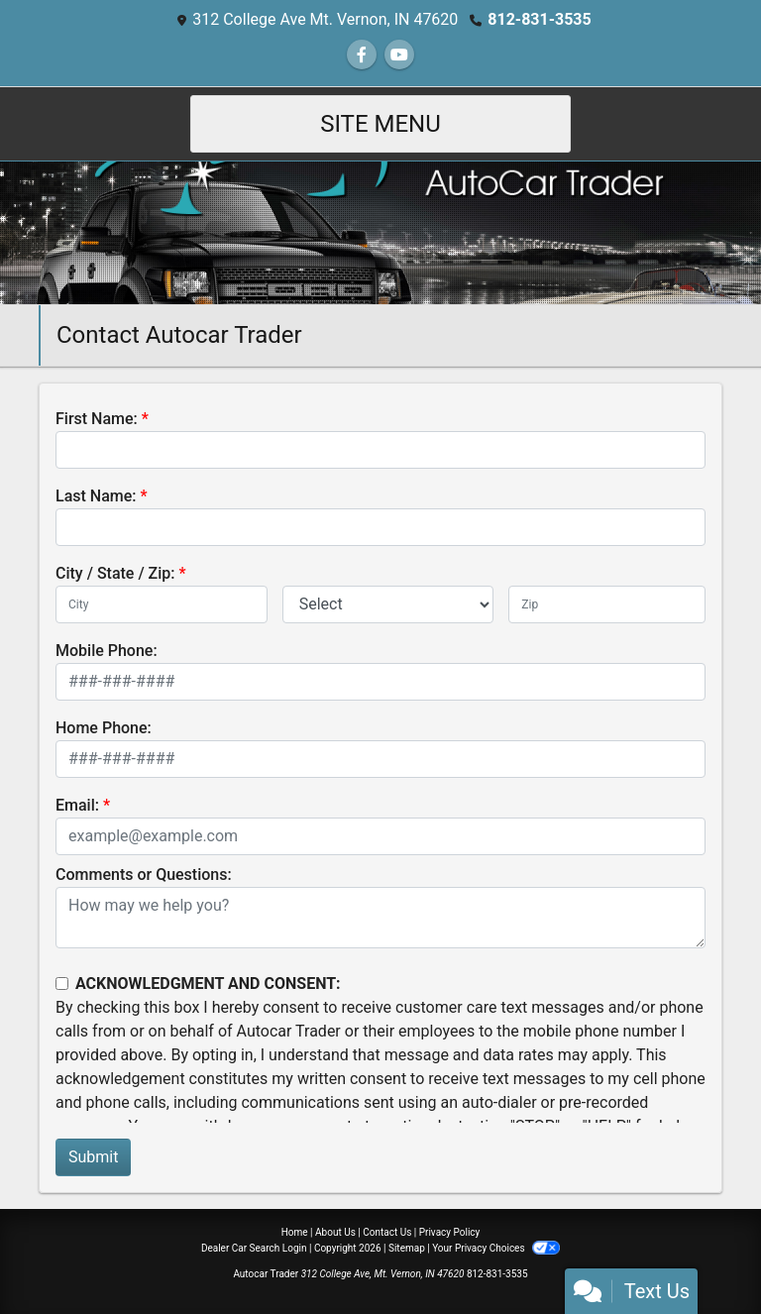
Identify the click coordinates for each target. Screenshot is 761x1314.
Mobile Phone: (106, 650)
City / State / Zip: (115, 573)
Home (294, 1232)
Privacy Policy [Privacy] (450, 1232)
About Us (335, 1232)
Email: (77, 805)
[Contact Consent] (61, 983)
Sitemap (406, 1248)
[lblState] (388, 604)
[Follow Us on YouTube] (399, 55)
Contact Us (387, 1232)
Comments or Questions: (143, 874)
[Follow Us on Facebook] (362, 55)
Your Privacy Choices (496, 1248)
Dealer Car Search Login (254, 1248)
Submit (93, 1157)
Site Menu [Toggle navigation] (380, 124)
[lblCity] (161, 604)
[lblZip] (607, 604)
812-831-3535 (539, 19)
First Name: (96, 418)
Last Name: (96, 496)
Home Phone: (103, 727)
